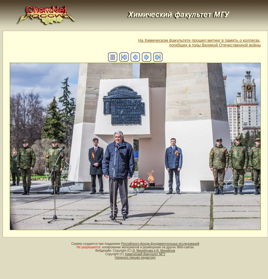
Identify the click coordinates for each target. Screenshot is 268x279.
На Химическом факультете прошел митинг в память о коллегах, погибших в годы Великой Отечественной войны (199, 42)
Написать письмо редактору (135, 257)
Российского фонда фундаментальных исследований (160, 243)
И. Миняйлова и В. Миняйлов (153, 250)
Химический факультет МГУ (145, 254)
